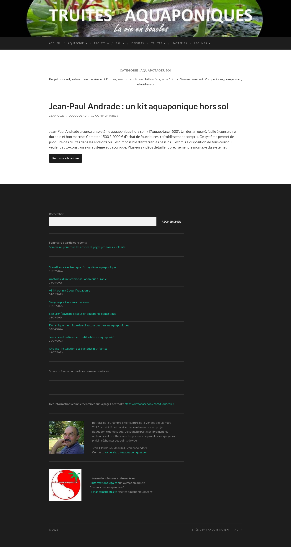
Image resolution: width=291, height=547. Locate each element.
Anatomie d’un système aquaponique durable (78, 279)
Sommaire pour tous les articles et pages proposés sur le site (87, 247)
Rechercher (56, 214)
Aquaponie (76, 43)
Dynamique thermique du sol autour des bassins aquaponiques (89, 325)
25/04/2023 (57, 115)
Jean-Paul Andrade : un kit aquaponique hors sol (139, 106)
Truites (156, 43)
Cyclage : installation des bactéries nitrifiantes (78, 348)
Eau (118, 43)
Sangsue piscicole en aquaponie (69, 302)
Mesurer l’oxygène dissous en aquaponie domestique (82, 313)
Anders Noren (218, 529)
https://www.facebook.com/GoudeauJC (150, 404)
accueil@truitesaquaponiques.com (126, 452)
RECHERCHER (171, 221)
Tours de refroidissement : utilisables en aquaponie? (81, 337)
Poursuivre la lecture (65, 158)
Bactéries (179, 43)
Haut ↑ (237, 529)
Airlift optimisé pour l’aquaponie (69, 290)
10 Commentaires (104, 115)
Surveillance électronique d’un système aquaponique (82, 267)
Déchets (137, 43)
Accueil (55, 43)
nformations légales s (105, 482)
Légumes (200, 43)
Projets (100, 43)
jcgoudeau (78, 115)
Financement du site (104, 491)
